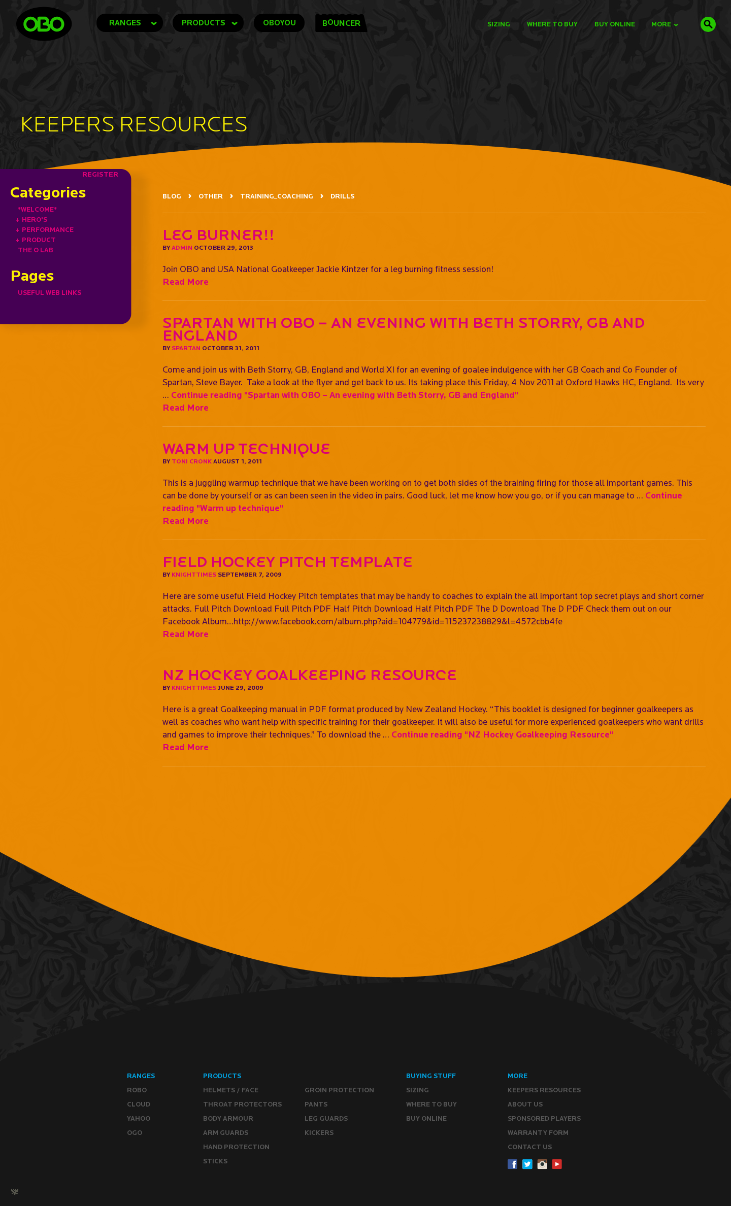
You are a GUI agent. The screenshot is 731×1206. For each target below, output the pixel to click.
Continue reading (344, 394)
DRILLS (342, 196)
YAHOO (138, 1118)
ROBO (137, 1090)
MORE (664, 24)
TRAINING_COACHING (276, 196)
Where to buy (431, 1104)
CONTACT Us (530, 1147)
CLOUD (138, 1104)
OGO (134, 1132)
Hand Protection (236, 1147)
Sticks (215, 1161)
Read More (185, 281)
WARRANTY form (538, 1132)
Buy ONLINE (426, 1118)
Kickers (319, 1132)
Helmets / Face (230, 1090)
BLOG (171, 196)
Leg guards (326, 1118)
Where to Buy (552, 24)
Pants (316, 1104)
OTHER (210, 196)
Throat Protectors (242, 1104)
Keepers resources (544, 1090)
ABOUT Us (525, 1104)
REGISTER (100, 174)
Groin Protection (339, 1090)
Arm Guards (225, 1132)
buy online (614, 24)
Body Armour (228, 1118)
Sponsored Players (544, 1118)
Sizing (498, 24)
